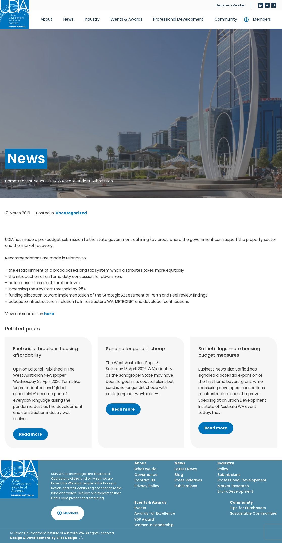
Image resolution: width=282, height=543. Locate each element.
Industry (92, 19)
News (68, 19)
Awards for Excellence (154, 513)
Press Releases (188, 480)
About (46, 19)
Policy (223, 469)
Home (10, 181)
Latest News (32, 181)
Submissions (229, 474)
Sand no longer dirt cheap (135, 348)
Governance (145, 474)
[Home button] (14, 14)
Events (140, 507)
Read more (30, 434)
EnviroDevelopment (235, 491)
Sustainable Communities (253, 513)
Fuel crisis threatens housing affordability (45, 351)
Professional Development (178, 19)
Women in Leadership (154, 524)
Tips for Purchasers (248, 507)
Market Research (233, 485)
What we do (145, 469)
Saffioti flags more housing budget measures (229, 351)
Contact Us (144, 480)
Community (226, 19)
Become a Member (230, 5)
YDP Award (144, 519)
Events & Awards (126, 19)
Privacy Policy (146, 485)
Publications (186, 485)
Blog (179, 474)
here (49, 313)
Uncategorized (71, 213)
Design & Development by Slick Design (43, 538)
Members (262, 19)
